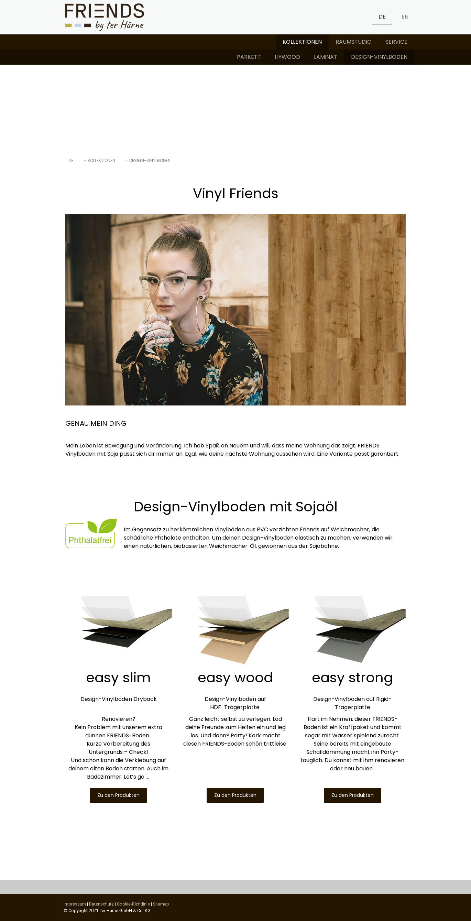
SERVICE (396, 42)
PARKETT (249, 57)
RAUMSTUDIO (354, 42)
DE (382, 17)
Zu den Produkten (118, 795)
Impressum (75, 904)
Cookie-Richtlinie (133, 904)
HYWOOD (287, 57)
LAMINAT (325, 57)
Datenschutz (101, 904)
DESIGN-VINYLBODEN (379, 57)
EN (405, 17)
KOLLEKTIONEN (302, 42)
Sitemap (161, 904)
